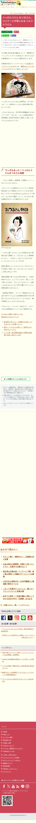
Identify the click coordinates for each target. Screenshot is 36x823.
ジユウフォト (7, 771)
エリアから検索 (7, 737)
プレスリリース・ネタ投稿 (11, 757)
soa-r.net (8, 247)
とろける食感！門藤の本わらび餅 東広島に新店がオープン (18, 667)
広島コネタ (16, 31)
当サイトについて (8, 760)
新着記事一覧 (7, 740)
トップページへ (24, 605)
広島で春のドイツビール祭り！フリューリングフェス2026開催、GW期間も (18, 654)
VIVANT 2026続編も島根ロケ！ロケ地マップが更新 (18, 660)
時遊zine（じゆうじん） (10, 769)
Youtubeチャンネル (9, 751)
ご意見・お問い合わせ (10, 755)
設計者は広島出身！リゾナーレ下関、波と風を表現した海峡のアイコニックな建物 (18, 574)
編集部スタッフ (7, 763)
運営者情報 (6, 766)
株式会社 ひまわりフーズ (10, 317)
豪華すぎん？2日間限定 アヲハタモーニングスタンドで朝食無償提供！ (18, 674)
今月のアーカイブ (8, 745)
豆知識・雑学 (7, 743)
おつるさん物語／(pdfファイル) (12, 314)
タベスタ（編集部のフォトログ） (13, 748)
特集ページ (6, 734)
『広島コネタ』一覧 (9, 605)
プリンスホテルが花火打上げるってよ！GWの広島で (18, 680)
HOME (5, 731)
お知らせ (17, 760)
